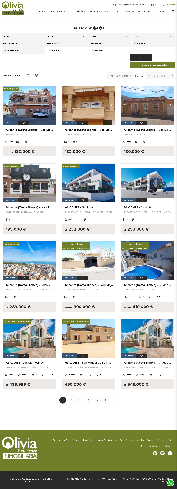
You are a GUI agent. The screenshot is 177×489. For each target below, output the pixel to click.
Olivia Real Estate (13, 8)
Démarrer (42, 11)
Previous (6, 105)
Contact (161, 11)
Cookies (135, 479)
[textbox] (24, 36)
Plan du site (149, 479)
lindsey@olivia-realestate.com (129, 4)
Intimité (123, 479)
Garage (99, 50)
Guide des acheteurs (100, 11)
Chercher (168, 4)
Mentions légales (106, 479)
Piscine (55, 50)
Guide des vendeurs (124, 11)
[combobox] (23, 36)
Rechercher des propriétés (152, 65)
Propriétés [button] (78, 11)
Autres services (145, 11)
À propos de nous (59, 11)
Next (52, 105)
